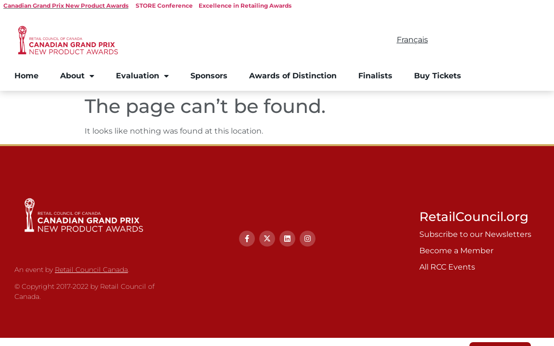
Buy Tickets (437, 75)
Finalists (375, 75)
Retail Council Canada (91, 269)
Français (412, 39)
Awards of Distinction (293, 75)
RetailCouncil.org (474, 216)
